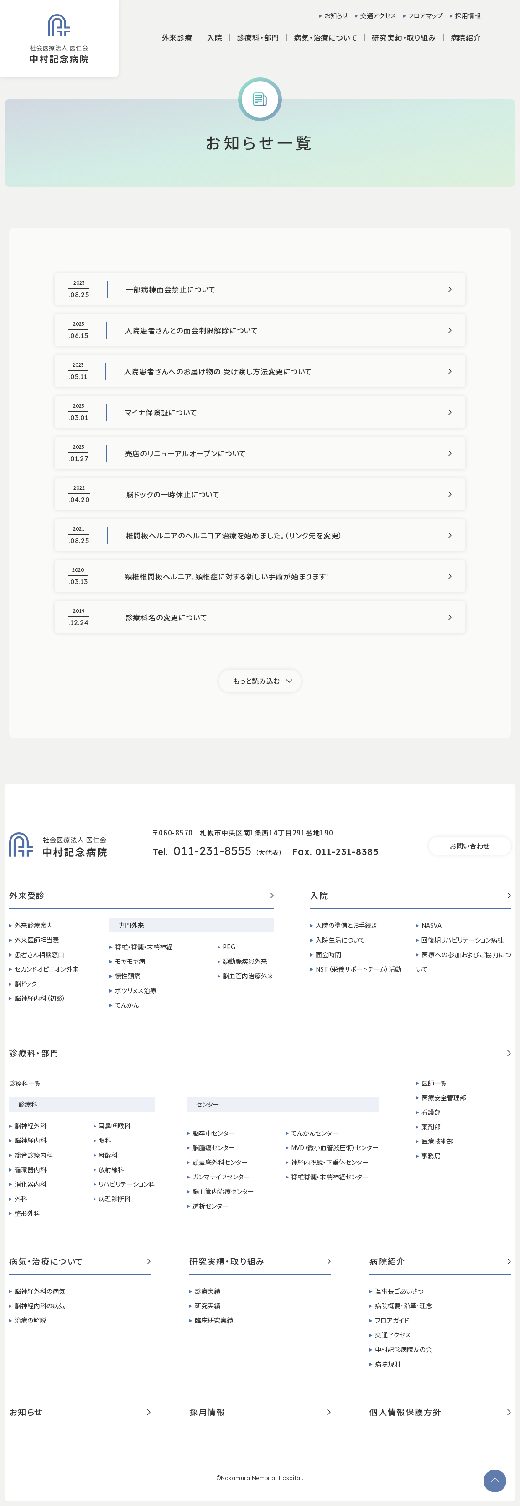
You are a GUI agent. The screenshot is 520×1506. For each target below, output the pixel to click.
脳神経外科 (31, 1125)
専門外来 (131, 925)
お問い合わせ (470, 846)
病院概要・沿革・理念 (403, 1305)
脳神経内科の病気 (40, 1305)
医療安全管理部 (443, 1097)
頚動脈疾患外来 (245, 961)
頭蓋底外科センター (220, 1162)
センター (207, 1104)
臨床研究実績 (214, 1320)
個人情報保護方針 (440, 1413)
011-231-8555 (212, 850)
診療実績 (207, 1291)
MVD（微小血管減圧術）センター (335, 1147)
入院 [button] (215, 37)
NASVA (431, 925)
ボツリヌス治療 (135, 990)
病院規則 (387, 1363)
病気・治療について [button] (325, 37)
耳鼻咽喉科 (114, 1125)
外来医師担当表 (37, 939)
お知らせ (336, 15)
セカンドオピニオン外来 (47, 968)
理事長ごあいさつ (399, 1291)
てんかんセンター (314, 1132)
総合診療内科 (34, 1154)
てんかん (127, 1004)
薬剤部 (431, 1126)
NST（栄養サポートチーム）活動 (358, 968)
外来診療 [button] (177, 37)
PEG (229, 946)
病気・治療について (80, 1262)
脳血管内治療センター (223, 1191)
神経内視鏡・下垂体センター (330, 1162)
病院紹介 (440, 1262)
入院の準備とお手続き (346, 925)
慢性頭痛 (127, 975)
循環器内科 (31, 1169)
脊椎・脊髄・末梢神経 (143, 946)
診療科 (27, 1104)
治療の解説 (30, 1320)
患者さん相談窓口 (39, 954)
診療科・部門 (260, 1054)
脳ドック (26, 983)
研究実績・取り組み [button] (404, 37)
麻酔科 (108, 1154)
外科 (21, 1198)
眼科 (105, 1140)
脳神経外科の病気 (40, 1291)
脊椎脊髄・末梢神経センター (330, 1176)
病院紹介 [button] (466, 37)
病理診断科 (114, 1198)
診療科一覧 (25, 1082)
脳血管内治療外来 (248, 975)
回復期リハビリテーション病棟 (462, 939)
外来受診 (141, 896)
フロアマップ (425, 15)
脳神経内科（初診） (40, 998)
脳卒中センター (213, 1132)
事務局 (431, 1155)
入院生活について (340, 939)
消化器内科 (31, 1183)
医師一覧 (434, 1082)
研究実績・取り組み (260, 1262)
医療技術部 (437, 1141)
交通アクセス (378, 15)
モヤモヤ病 (130, 961)
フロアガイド (392, 1320)
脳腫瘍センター (213, 1147)
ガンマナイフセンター (221, 1176)
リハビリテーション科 (127, 1183)
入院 (410, 896)
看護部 (431, 1112)
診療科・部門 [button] (258, 37)
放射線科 (111, 1169)
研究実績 (207, 1305)
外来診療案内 (34, 925)
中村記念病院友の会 (403, 1349)
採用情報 (468, 15)
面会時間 (328, 954)
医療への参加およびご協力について (463, 961)
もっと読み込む (256, 681)
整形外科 (27, 1213)
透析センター (210, 1205)
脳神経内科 (31, 1140)
